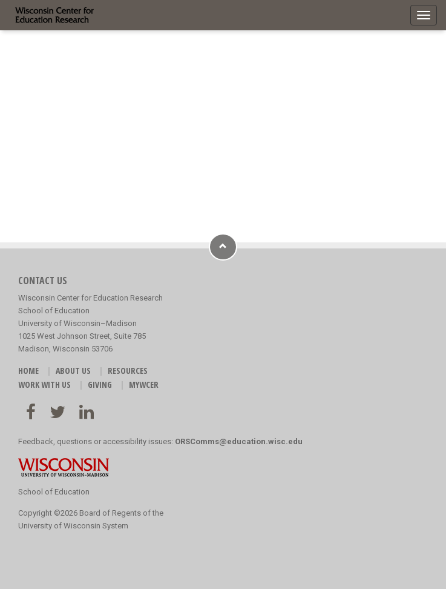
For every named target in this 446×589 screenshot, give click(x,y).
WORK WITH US (44, 384)
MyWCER (144, 384)
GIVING (100, 384)
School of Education (54, 491)
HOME (28, 370)
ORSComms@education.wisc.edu (239, 441)
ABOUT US (73, 370)
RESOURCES (128, 370)
